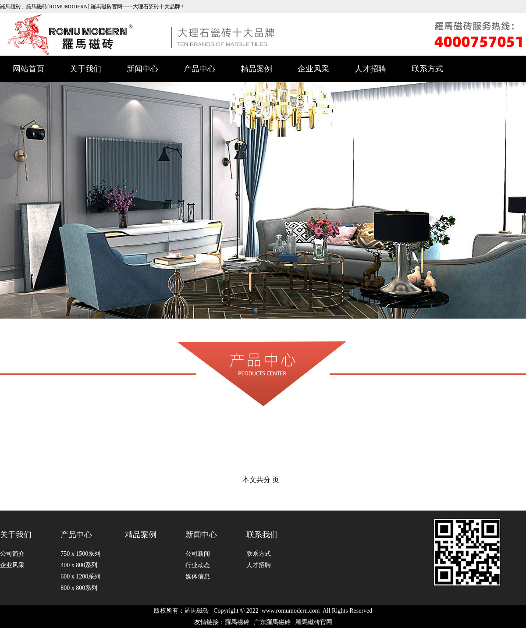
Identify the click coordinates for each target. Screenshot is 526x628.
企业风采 (313, 68)
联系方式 (427, 68)
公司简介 (12, 553)
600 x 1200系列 (80, 576)
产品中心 (199, 68)
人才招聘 (370, 68)
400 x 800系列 (78, 565)
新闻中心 (142, 68)
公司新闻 (197, 553)
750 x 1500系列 (80, 553)
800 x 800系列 (78, 588)
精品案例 (256, 68)
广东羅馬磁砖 (272, 622)
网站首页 (28, 68)
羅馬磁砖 (197, 610)
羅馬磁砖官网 (313, 622)
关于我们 (85, 68)
